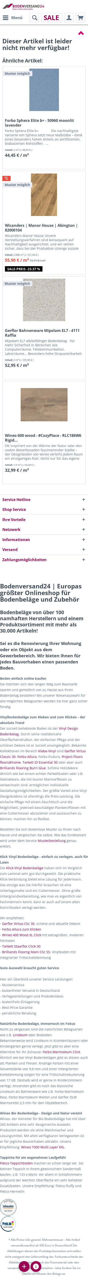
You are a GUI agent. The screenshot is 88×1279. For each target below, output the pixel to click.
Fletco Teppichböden (16, 1163)
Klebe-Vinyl (47, 751)
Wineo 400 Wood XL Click (21, 935)
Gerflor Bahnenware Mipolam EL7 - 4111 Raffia (42, 333)
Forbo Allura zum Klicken (21, 929)
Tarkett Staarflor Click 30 (21, 946)
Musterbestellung (52, 840)
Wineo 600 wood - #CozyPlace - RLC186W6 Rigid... (43, 438)
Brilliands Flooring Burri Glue (23, 768)
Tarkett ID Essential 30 (40, 762)
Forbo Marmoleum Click (61, 1052)
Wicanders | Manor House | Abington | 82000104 (41, 227)
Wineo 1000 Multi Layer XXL (42, 1147)
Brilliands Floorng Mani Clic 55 (26, 952)
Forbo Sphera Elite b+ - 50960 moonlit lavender (39, 123)
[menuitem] (12, 17)
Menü (13, 17)
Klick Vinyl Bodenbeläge (24, 868)
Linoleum (20, 1035)
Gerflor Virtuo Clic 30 (18, 923)
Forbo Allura (27, 756)
